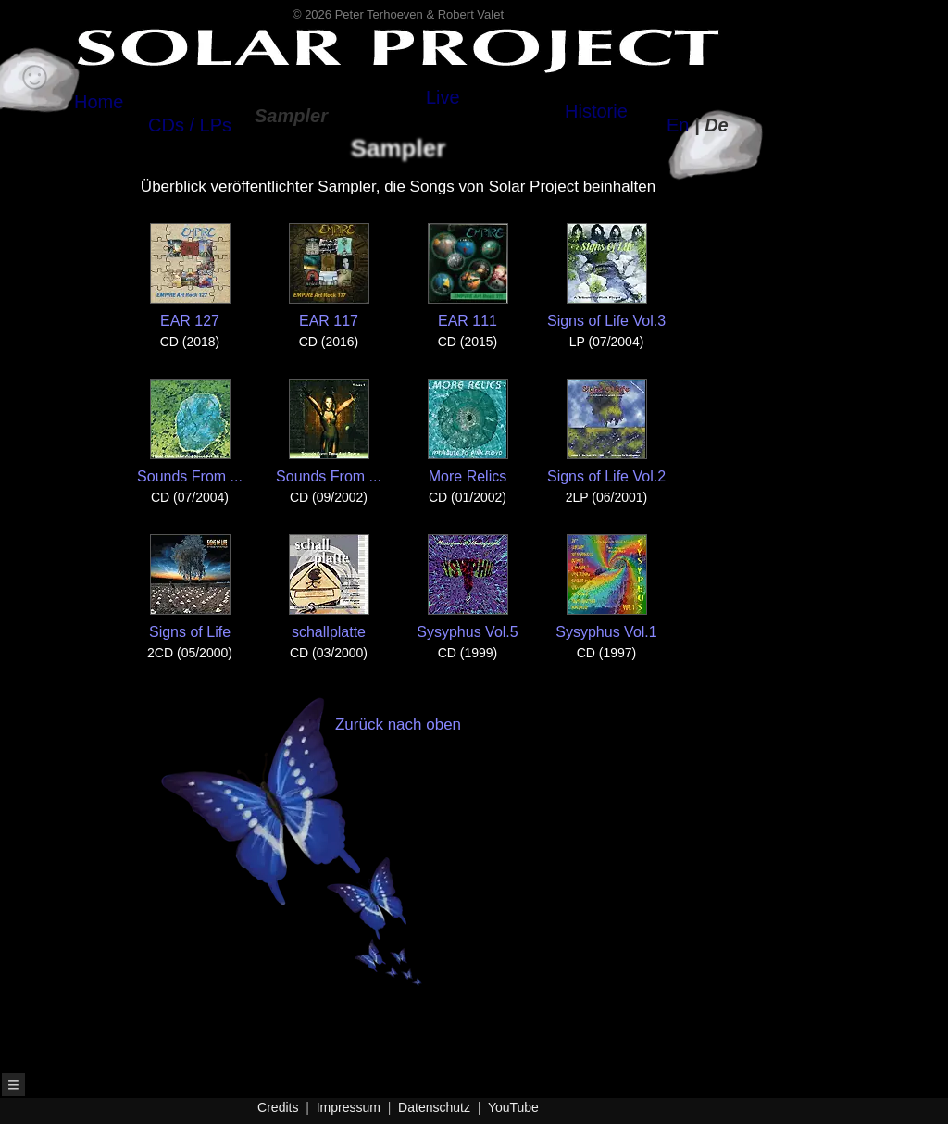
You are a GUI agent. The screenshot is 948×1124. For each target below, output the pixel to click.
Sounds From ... (190, 431)
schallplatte (329, 587)
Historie (596, 111)
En (678, 125)
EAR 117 (329, 276)
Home (98, 102)
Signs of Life (190, 587)
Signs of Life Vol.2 (606, 431)
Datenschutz (434, 1107)
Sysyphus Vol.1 (605, 587)
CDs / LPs (189, 125)
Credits (277, 1107)
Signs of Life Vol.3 (606, 276)
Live (443, 97)
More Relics (468, 431)
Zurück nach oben (364, 851)
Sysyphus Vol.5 (467, 587)
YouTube (513, 1107)
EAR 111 (468, 276)
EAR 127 (190, 276)
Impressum (348, 1107)
